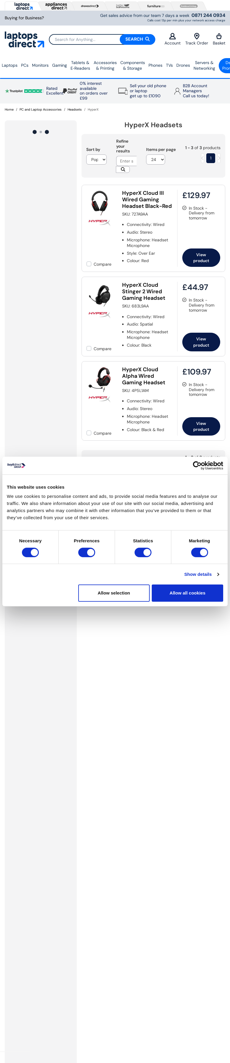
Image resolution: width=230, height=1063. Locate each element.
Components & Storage (132, 65)
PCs (24, 65)
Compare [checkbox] (102, 264)
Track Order (196, 39)
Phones (155, 65)
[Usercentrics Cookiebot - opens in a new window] (197, 465)
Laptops (9, 65)
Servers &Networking (204, 65)
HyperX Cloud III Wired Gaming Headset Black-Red (147, 199)
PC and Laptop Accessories (41, 109)
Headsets (75, 109)
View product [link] (201, 257)
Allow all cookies (187, 592)
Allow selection (114, 592)
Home (9, 109)
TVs (169, 65)
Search (137, 39)
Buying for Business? (24, 17)
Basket (219, 39)
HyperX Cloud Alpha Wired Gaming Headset (143, 376)
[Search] (102, 39)
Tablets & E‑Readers (80, 65)
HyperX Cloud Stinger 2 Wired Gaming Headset (143, 291)
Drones (183, 65)
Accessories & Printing (105, 65)
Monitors (40, 65)
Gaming (59, 65)
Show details (198, 574)
